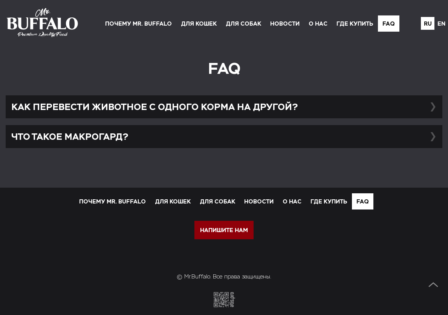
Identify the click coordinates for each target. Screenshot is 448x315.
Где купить (354, 23)
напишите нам (224, 230)
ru (428, 23)
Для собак (243, 23)
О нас (318, 23)
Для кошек (199, 23)
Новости (285, 23)
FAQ (388, 23)
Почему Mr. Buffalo (138, 23)
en (441, 23)
